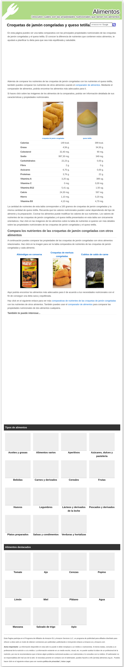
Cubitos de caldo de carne (94, 254)
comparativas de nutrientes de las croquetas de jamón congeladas (84, 301)
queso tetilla (87, 138)
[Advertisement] (62, 60)
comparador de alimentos (87, 85)
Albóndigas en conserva (29, 254)
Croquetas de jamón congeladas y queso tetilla (48, 25)
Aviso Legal (65, 661)
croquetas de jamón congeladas (53, 138)
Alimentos (106, 11)
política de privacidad (51, 661)
